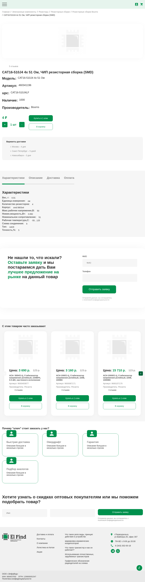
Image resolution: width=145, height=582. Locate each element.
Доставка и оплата (45, 534)
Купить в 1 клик (41, 118)
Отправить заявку (99, 289)
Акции (39, 552)
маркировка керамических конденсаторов (77, 542)
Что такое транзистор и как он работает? (78, 549)
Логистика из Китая (45, 547)
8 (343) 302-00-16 (121, 546)
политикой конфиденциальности (96, 300)
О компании (42, 543)
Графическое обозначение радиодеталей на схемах (77, 562)
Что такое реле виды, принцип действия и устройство (79, 535)
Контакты (41, 539)
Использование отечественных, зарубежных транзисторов (79, 555)
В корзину (40, 127)
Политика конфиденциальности (16, 579)
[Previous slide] (4, 373)
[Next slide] (141, 373)
